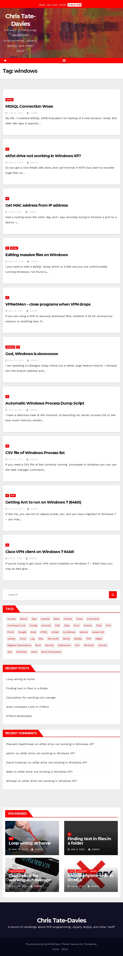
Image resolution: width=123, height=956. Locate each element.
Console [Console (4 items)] (46, 625)
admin (32, 113)
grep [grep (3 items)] (33, 632)
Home (55, 949)
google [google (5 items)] (22, 632)
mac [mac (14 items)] (41, 638)
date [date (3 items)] (67, 625)
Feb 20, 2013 (16, 162)
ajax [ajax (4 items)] (34, 618)
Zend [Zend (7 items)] (34, 651)
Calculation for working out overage (31, 697)
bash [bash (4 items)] (57, 618)
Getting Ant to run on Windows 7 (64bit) (43, 502)
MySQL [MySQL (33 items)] (78, 638)
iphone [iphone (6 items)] (84, 632)
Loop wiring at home (20, 679)
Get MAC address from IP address (36, 205)
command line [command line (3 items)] (16, 625)
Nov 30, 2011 (16, 360)
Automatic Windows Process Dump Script (44, 403)
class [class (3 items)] (79, 618)
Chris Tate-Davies (61, 920)
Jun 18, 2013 (15, 113)
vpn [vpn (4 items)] (9, 651)
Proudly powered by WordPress (43, 944)
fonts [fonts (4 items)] (10, 632)
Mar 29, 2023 (20, 849)
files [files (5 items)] (99, 625)
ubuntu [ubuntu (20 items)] (102, 645)
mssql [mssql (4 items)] (66, 638)
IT (7, 149)
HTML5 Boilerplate (19, 716)
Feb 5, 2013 (15, 212)
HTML (71, 871)
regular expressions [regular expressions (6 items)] (19, 645)
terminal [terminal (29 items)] (89, 645)
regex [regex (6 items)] (98, 638)
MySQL (14, 248)
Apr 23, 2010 (16, 509)
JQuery (93, 871)
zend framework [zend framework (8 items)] (51, 651)
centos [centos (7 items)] (68, 618)
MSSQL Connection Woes (29, 106)
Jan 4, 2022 (78, 849)
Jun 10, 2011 (15, 459)
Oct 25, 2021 (19, 886)
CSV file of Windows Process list (35, 452)
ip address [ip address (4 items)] (69, 632)
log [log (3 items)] (32, 638)
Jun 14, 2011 (15, 410)
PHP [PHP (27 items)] (88, 638)
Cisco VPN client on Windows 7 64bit (39, 551)
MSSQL (9, 100)
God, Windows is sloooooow (31, 353)
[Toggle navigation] (64, 60)
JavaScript (82, 871)
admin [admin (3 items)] (24, 618)
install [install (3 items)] (55, 632)
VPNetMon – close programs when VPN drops (47, 304)
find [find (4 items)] (108, 625)
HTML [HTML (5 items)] (43, 632)
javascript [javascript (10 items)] (98, 632)
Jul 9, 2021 (77, 886)
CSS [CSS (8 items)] (57, 625)
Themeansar (90, 944)
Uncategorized (17, 871)
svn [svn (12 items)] (77, 645)
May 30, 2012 (16, 261)
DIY (11, 838)
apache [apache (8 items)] (45, 618)
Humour (10, 347)
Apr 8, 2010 (15, 558)
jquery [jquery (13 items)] (11, 638)
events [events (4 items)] (88, 625)
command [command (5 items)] (93, 618)
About (64, 949)
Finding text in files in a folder (27, 688)
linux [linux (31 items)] (23, 638)
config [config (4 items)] (33, 625)
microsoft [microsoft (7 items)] (53, 638)
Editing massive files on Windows (36, 254)
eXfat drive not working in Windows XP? (43, 155)
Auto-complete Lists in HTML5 (27, 706)
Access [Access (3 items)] (11, 618)
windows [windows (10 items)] (21, 651)
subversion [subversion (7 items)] (64, 645)
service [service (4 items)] (49, 645)
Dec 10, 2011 (15, 311)
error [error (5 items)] (77, 625)
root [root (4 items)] (38, 645)
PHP (13, 495)
